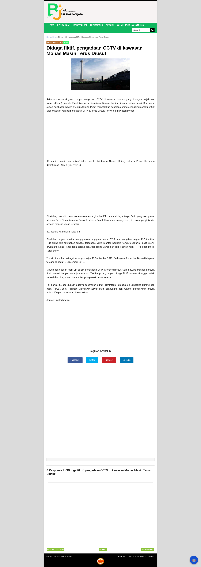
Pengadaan (64, 25)
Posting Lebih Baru (55, 550)
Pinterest (109, 360)
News (66, 42)
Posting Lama (148, 550)
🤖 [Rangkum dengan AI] (194, 560)
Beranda (103, 550)
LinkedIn (127, 360)
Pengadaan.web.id (65, 556)
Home (51, 25)
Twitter (92, 360)
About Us (121, 556)
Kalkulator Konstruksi (130, 25)
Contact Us (130, 556)
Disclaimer (151, 556)
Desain (110, 25)
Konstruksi (80, 25)
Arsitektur (96, 25)
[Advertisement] (100, 137)
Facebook (75, 360)
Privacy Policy (140, 556)
